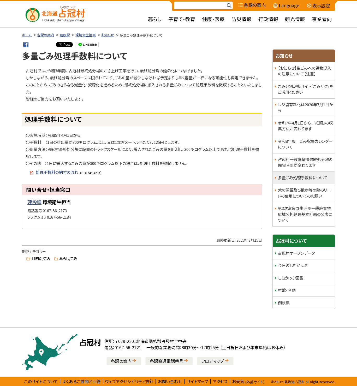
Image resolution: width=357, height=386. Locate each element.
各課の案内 (45, 34)
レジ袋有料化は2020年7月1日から (305, 107)
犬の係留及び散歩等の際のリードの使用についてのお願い (304, 193)
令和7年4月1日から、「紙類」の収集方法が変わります (305, 126)
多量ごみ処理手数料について (302, 177)
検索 (228, 5)
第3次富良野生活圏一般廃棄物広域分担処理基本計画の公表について (305, 214)
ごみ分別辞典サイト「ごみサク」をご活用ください (305, 89)
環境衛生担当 (85, 34)
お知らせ (107, 34)
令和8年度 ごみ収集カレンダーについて (305, 144)
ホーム (27, 34)
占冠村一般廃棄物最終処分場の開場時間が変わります (305, 162)
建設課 (65, 34)
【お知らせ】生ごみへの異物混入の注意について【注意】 (304, 71)
